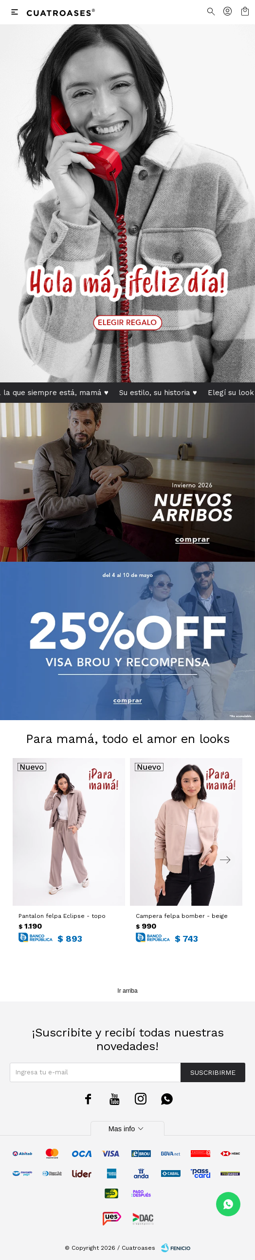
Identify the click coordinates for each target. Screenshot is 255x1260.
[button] (225, 860)
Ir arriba (127, 990)
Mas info (127, 1129)
